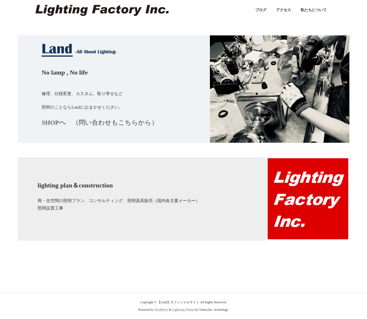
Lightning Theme (183, 310)
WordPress (161, 310)
